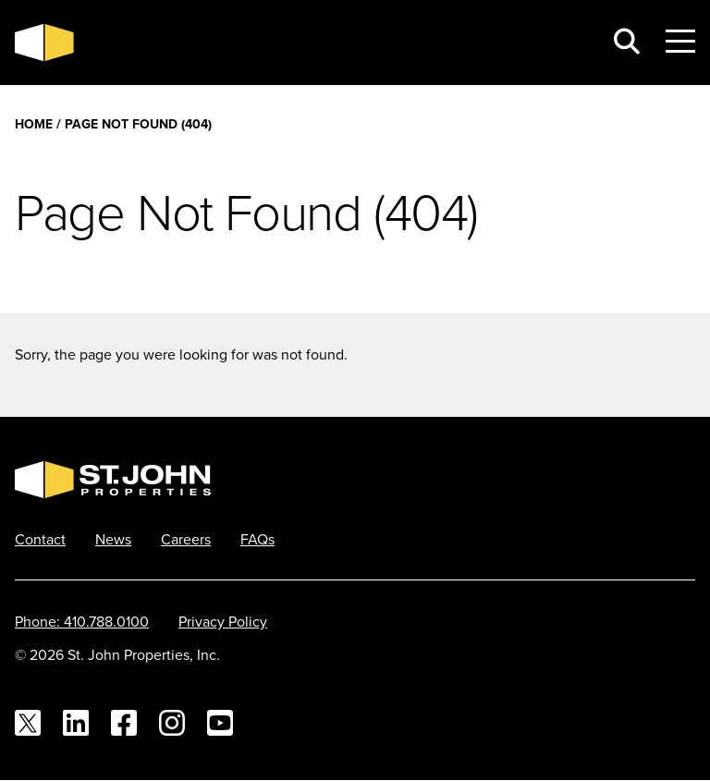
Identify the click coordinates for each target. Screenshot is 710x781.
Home (34, 124)
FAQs (257, 539)
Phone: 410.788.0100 (82, 621)
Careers (186, 539)
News (113, 539)
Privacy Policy (222, 621)
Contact (40, 539)
